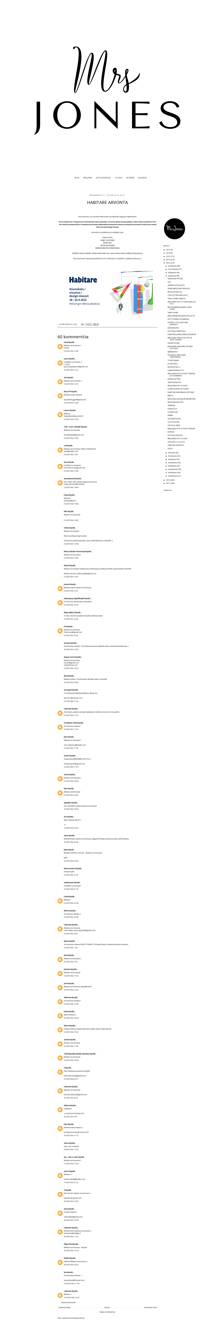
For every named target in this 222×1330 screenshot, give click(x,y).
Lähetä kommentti (68, 1302)
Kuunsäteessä (69, 478)
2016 (168, 253)
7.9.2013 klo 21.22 (71, 1182)
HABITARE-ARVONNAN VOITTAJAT (181, 392)
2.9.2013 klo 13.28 (71, 403)
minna (66, 774)
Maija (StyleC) (69, 612)
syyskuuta (172, 276)
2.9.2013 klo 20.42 (71, 842)
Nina (66, 955)
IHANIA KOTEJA (174, 343)
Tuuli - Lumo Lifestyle (72, 427)
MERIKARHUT (173, 352)
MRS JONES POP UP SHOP (178, 385)
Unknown (67, 709)
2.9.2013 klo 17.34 (71, 729)
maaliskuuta (173, 469)
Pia (65, 626)
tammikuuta (173, 476)
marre (66, 1171)
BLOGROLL (142, 177)
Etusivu (107, 1307)
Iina (65, 1272)
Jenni (66, 983)
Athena (67, 1105)
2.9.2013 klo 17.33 (71, 715)
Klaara (66, 1025)
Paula (66, 495)
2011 (168, 483)
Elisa (65, 676)
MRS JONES (88, 177)
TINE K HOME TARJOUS (176, 298)
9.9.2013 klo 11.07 (71, 1236)
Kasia (66, 1011)
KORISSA (171, 432)
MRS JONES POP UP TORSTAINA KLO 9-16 (182, 303)
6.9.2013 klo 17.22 (71, 1149)
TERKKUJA (171, 405)
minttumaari (69, 882)
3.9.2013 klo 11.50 (71, 976)
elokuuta (171, 452)
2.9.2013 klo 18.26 (71, 809)
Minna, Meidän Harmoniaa (74, 551)
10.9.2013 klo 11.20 (71, 1283)
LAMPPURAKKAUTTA (176, 370)
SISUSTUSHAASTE (174, 382)
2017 (168, 250)
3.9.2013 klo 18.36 (71, 1060)
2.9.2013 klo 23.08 (71, 917)
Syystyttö (67, 803)
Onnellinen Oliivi (70, 723)
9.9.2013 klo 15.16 (71, 1250)
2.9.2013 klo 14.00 (71, 487)
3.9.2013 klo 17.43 (71, 1046)
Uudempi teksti (64, 1307)
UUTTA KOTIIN (173, 422)
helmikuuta (172, 472)
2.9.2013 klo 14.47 (71, 576)
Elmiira (66, 911)
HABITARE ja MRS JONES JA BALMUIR (182, 334)
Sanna (66, 1143)
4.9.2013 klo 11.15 (71, 1135)
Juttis (66, 849)
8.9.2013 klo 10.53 (71, 1201)
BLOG (77, 177)
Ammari (67, 643)
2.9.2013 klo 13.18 (71, 384)
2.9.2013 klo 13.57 (71, 454)
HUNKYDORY (173, 412)
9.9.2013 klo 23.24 (71, 1264)
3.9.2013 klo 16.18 (71, 1018)
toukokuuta (173, 462)
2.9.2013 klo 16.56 (71, 682)
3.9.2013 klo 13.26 (71, 990)
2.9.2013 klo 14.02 (71, 520)
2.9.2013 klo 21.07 (71, 875)
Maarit (66, 565)
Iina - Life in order (71, 1157)
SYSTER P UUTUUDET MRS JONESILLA (178, 323)
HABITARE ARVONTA (176, 445)
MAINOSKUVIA (173, 328)
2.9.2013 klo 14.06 (71, 544)
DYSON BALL (173, 363)
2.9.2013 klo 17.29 (71, 701)
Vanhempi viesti (150, 1307)
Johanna (67, 969)
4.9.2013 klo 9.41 (70, 1116)
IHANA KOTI (172, 409)
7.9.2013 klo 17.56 (71, 1163)
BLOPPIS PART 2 (174, 367)
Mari (65, 737)
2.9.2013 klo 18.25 (71, 795)
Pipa (65, 1124)
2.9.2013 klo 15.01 (71, 591)
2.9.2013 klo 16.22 (71, 635)
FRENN (170, 415)
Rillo (65, 511)
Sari (65, 377)
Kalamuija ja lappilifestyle (74, 598)
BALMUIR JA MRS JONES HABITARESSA (177, 356)
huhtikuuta (172, 466)
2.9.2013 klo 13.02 (71, 351)
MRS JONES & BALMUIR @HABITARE (181, 399)
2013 (168, 263)
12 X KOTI (118, 177)
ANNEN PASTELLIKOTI (176, 285)
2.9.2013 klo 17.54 (71, 767)
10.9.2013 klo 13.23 (71, 1297)
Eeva (66, 462)
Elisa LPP (67, 391)
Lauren (66, 410)
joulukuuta (172, 266)
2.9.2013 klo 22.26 (71, 903)
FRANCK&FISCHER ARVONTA (179, 288)
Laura (66, 359)
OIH (169, 282)
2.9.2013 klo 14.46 (71, 558)
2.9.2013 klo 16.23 (71, 649)
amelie (66, 1039)
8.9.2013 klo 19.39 (71, 1220)
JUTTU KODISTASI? (103, 177)
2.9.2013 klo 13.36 (71, 419)
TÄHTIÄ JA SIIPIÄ (174, 425)
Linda (66, 896)
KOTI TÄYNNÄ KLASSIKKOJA (178, 319)
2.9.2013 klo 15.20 (71, 605)
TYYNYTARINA (173, 360)
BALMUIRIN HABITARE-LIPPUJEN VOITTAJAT (180, 347)
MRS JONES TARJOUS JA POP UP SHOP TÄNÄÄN (180, 339)
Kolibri (66, 1258)
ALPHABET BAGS (174, 419)
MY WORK (130, 177)
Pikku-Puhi (68, 1244)
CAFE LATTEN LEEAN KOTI (178, 295)
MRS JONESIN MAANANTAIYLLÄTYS (181, 316)
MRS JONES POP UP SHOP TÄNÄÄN (181, 428)
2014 (168, 259)
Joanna (66, 584)
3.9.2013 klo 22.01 (71, 1098)
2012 (168, 480)
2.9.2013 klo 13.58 (71, 471)
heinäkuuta (172, 456)
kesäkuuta (172, 459)
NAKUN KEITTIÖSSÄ (175, 278)
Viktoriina (67, 997)
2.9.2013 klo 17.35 (71, 748)
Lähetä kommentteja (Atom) (73, 1318)
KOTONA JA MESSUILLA (177, 331)
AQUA (170, 448)
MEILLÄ (170, 395)
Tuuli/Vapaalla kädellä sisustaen (76, 1054)
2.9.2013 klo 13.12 (71, 370)
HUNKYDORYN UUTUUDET (178, 389)
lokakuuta (172, 272)
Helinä (66, 528)
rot (65, 445)
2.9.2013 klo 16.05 (71, 619)
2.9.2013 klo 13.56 (71, 438)
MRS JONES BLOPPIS (175, 402)
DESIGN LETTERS (174, 379)
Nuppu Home (69, 657)
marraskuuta (173, 269)
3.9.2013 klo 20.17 (71, 1079)
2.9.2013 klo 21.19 (71, 889)
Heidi (66, 342)
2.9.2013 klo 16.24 (71, 668)
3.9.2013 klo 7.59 (70, 961)
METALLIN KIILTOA (175, 292)
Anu (65, 817)
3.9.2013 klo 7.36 (70, 947)
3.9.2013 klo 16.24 (71, 1032)
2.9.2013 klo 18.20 (71, 781)
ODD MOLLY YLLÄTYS (176, 442)
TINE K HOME (173, 312)
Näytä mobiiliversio (107, 1312)
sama (66, 835)
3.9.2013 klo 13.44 (71, 1004)
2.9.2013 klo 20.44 (71, 861)
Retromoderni (69, 868)
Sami (66, 1209)
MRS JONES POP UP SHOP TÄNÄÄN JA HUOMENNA (181, 374)
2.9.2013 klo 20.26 (71, 828)
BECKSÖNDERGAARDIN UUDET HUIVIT (180, 308)
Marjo (66, 941)
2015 (168, 256)
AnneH (66, 756)
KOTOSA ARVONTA (175, 435)
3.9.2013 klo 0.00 (70, 933)
